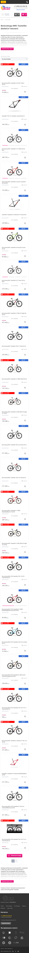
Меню (3, 1)
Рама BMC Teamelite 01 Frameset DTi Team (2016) (14, 214)
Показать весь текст (7, 48)
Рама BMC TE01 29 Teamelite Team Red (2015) (13, 116)
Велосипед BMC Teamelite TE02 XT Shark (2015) (14, 346)
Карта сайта (10, 907)
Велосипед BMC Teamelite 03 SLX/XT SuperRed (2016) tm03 (14, 182)
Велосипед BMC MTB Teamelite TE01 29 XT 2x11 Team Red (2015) (14, 708)
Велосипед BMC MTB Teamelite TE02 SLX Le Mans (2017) (14, 642)
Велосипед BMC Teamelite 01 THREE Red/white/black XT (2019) (11, 511)
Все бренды (17, 905)
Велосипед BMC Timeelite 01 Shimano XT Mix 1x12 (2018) (14, 741)
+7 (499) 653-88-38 (20, 6)
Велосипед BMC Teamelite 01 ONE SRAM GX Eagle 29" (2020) (14, 544)
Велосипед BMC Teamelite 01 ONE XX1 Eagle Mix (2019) (14, 314)
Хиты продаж (9, 905)
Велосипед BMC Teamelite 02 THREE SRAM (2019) (14, 379)
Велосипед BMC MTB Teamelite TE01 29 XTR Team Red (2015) (13, 577)
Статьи (2, 905)
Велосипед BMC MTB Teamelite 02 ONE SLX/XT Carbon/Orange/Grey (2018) (14, 675)
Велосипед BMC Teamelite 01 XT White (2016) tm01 (13, 149)
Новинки (24, 905)
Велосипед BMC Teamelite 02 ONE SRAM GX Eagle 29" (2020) (14, 412)
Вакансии (3, 907)
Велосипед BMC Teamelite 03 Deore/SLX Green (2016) (13, 248)
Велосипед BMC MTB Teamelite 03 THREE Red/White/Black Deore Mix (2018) (12, 610)
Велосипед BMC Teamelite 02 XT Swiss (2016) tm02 (13, 281)
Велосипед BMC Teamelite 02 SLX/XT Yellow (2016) (13, 83)
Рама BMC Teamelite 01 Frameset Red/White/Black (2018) (14, 774)
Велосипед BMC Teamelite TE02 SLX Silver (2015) (14, 444)
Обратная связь (6, 923)
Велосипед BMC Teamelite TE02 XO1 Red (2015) (14, 477)
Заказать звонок (20, 9)
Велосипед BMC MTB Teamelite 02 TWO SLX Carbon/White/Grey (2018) (13, 807)
